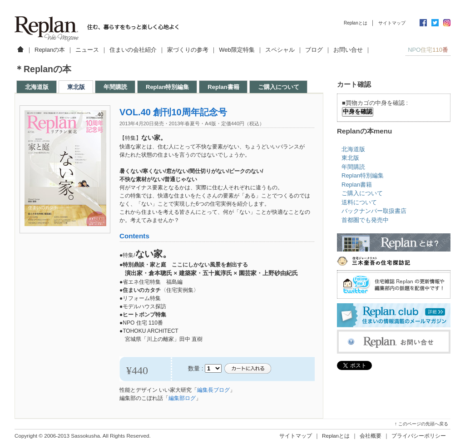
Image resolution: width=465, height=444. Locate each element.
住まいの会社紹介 (133, 49)
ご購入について (278, 87)
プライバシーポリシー (418, 436)
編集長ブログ (213, 390)
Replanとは (355, 22)
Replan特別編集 (167, 87)
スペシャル (280, 49)
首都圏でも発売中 (365, 220)
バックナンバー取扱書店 (373, 210)
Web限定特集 (237, 49)
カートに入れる (247, 368)
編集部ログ (182, 398)
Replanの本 (50, 49)
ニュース (87, 49)
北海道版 (37, 87)
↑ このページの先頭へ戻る (421, 423)
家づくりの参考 (187, 49)
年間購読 (115, 87)
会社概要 (370, 436)
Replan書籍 (223, 87)
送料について (359, 202)
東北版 (76, 87)
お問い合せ (348, 49)
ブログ (314, 49)
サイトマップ (392, 22)
